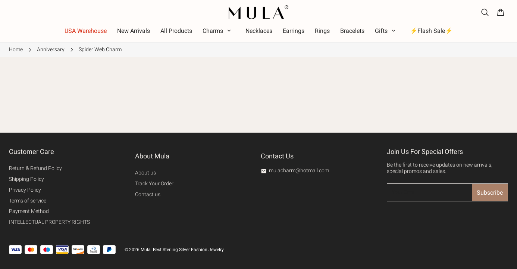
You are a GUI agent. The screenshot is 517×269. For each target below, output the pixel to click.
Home (16, 49)
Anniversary (51, 49)
